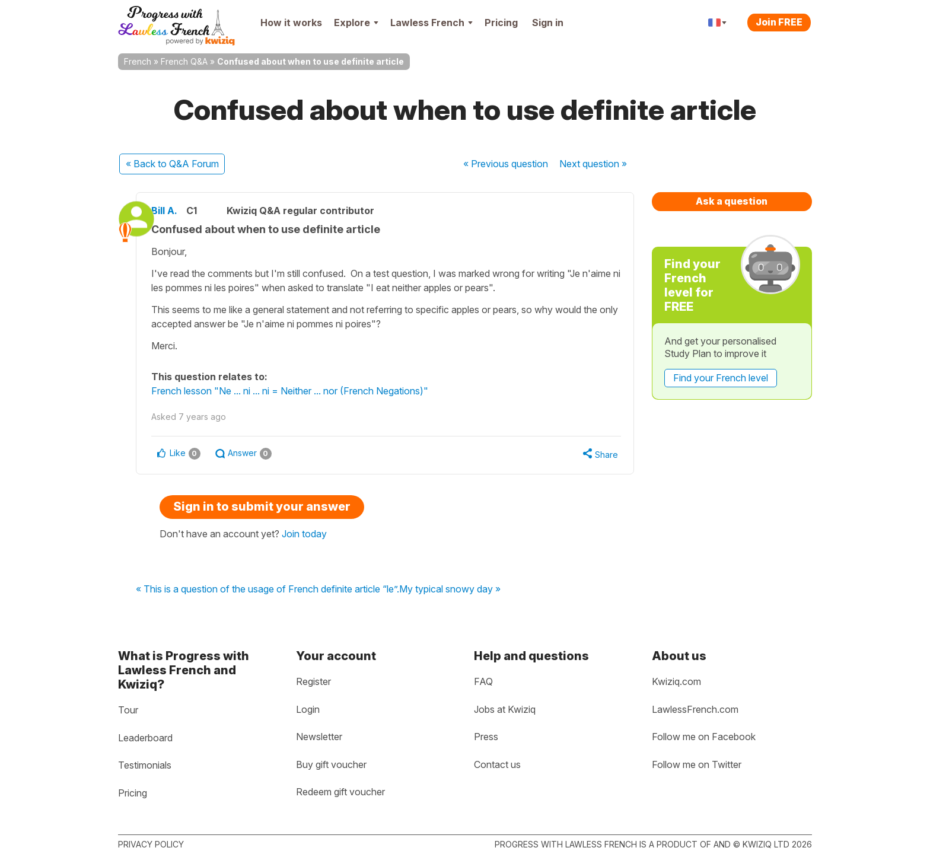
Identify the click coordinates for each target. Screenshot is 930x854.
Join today (304, 534)
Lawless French (431, 22)
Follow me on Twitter (696, 764)
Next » (593, 164)
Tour (128, 710)
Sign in (547, 22)
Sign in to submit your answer (262, 506)
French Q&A (184, 61)
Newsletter (319, 737)
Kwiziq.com (676, 681)
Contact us (497, 764)
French (137, 61)
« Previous (505, 164)
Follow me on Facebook (704, 737)
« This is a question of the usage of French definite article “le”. (267, 589)
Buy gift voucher (331, 764)
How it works (291, 22)
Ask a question (731, 201)
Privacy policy (151, 844)
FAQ (483, 681)
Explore (356, 22)
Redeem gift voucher (340, 792)
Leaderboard (145, 738)
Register (313, 681)
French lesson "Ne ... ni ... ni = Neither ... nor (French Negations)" (304, 391)
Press (486, 737)
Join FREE (779, 22)
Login (308, 709)
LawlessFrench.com (695, 709)
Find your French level (720, 378)
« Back (172, 164)
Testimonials (144, 765)
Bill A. (179, 210)
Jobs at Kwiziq (505, 709)
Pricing (501, 22)
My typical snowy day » (450, 589)
